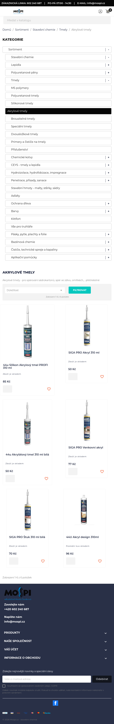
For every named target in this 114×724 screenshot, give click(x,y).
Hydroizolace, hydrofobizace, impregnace (38, 172)
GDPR (54, 685)
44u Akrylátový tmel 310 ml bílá (27, 454)
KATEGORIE (13, 39)
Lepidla (16, 64)
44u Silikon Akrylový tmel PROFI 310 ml (25, 367)
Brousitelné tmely (23, 118)
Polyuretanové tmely (25, 95)
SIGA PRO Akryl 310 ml (83, 352)
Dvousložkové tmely (24, 134)
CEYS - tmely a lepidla (25, 165)
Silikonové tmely (22, 103)
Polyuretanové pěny (24, 72)
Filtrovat (79, 290)
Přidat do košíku (7, 389)
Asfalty (15, 195)
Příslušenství (19, 149)
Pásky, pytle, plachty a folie (29, 234)
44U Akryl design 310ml (82, 537)
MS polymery (20, 88)
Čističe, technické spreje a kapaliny (34, 249)
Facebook (55, 703)
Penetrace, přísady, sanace (28, 180)
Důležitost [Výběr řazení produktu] (35, 290)
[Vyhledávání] (56, 20)
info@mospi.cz (96, 3)
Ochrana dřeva (21, 203)
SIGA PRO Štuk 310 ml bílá (27, 537)
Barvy (15, 211)
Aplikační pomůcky (24, 257)
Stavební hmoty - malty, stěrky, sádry (35, 188)
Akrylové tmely (17, 111)
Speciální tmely (21, 126)
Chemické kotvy (22, 157)
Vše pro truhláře (21, 226)
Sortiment (15, 49)
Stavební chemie (22, 57)
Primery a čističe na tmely (28, 141)
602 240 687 (34, 3)
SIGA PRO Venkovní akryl (85, 447)
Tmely (15, 80)
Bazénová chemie (23, 242)
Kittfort (16, 218)
